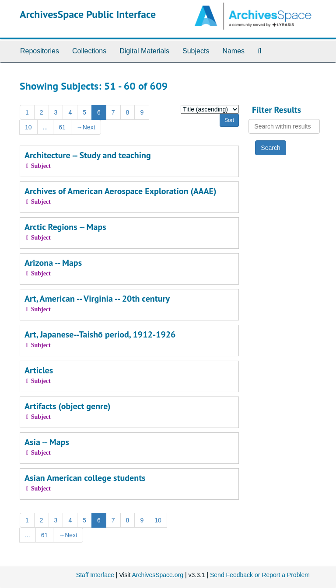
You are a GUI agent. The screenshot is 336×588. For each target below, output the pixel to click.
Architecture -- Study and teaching (87, 155)
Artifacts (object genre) (67, 406)
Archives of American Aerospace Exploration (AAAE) (120, 191)
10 (28, 127)
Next (86, 127)
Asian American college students (85, 478)
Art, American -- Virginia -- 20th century (97, 298)
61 (62, 127)
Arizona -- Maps (53, 262)
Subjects (195, 51)
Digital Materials (144, 51)
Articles (38, 370)
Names (233, 51)
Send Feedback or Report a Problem (260, 574)
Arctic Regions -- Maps (65, 227)
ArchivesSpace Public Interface (88, 14)
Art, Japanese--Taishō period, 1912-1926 (99, 334)
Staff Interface (95, 574)
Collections (89, 51)
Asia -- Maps (46, 442)
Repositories (39, 51)
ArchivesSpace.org (157, 574)
